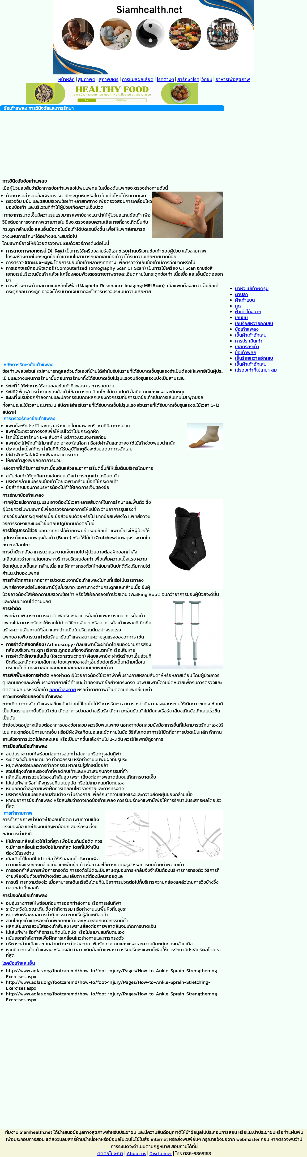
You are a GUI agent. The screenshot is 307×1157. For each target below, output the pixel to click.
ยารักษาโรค (188, 79)
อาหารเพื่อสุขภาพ (233, 79)
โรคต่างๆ (165, 79)
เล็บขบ (241, 317)
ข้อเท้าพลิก (245, 352)
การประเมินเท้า (248, 340)
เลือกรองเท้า (247, 346)
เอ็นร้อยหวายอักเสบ (254, 323)
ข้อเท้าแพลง (247, 329)
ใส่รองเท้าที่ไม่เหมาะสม (256, 369)
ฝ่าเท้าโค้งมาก (248, 311)
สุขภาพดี (86, 79)
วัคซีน (206, 79)
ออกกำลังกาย (62, 689)
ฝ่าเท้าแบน (245, 300)
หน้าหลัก (66, 79)
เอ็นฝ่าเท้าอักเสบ (250, 335)
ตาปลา (241, 294)
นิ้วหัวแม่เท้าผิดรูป (252, 288)
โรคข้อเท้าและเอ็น (18, 963)
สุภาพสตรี (109, 79)
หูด (238, 305)
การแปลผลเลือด (138, 79)
